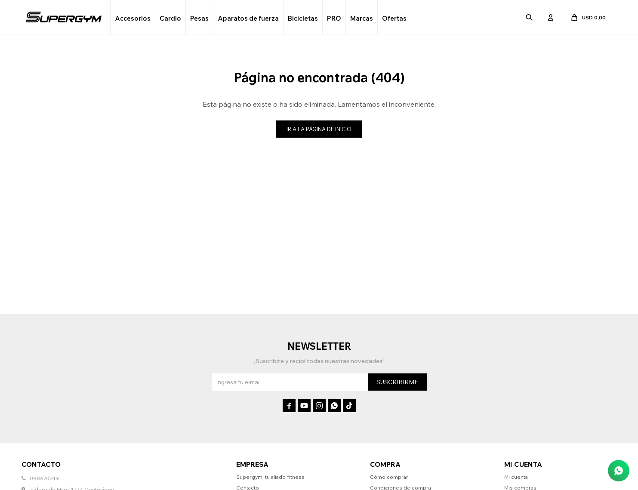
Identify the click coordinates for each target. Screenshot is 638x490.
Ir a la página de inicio (319, 129)
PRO (334, 18)
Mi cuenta (516, 477)
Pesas (199, 18)
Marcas (361, 18)
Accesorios (133, 18)
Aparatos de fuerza (248, 18)
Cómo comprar (389, 477)
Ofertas (394, 18)
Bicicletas (303, 18)
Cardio (170, 18)
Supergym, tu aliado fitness (270, 477)
